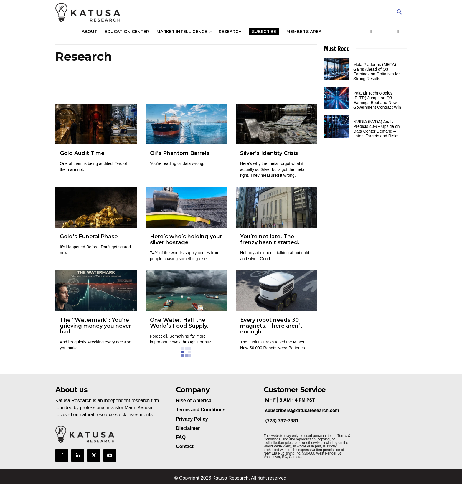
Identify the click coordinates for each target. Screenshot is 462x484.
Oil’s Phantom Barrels (179, 153)
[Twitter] (371, 31)
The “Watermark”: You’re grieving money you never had (95, 326)
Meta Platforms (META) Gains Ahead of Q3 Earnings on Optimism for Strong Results (376, 71)
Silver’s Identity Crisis (269, 153)
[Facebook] (357, 31)
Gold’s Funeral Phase (89, 236)
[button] (399, 12)
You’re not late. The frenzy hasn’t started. (269, 239)
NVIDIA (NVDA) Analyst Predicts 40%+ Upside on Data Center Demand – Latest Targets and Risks (376, 128)
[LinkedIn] (398, 31)
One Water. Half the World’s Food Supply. (179, 323)
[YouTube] (384, 31)
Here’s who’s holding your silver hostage (186, 239)
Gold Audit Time (82, 153)
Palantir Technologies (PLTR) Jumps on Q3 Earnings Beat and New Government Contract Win (377, 100)
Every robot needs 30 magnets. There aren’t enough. (271, 326)
